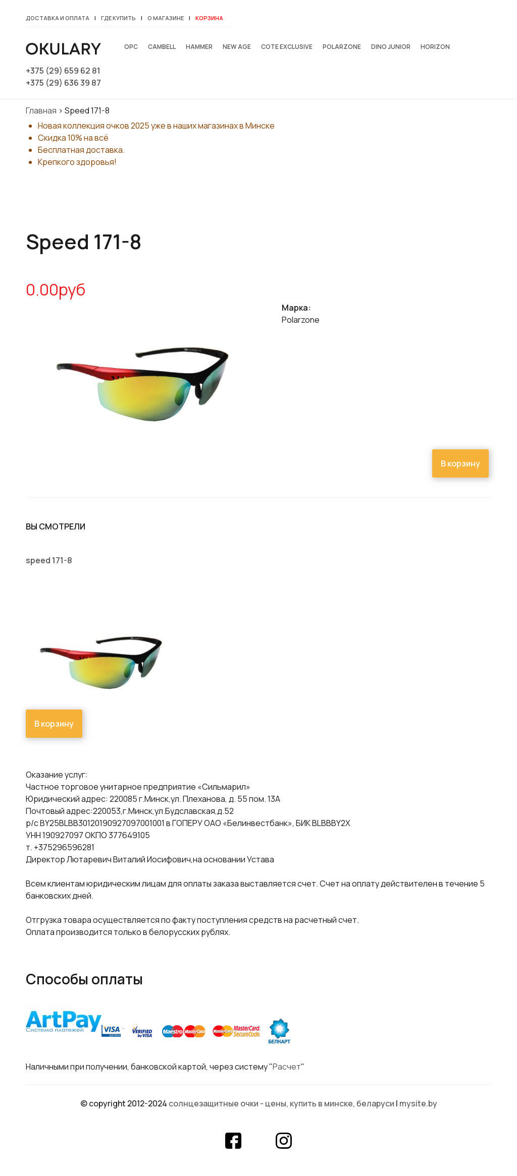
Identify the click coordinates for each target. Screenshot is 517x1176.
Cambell (162, 46)
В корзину (460, 463)
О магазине (165, 18)
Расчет (287, 1066)
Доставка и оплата (57, 18)
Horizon (435, 46)
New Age (237, 46)
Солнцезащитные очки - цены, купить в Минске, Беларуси (281, 1103)
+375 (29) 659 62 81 (63, 70)
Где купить (118, 18)
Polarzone (342, 46)
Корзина (209, 18)
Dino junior (390, 46)
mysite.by (418, 1103)
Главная (41, 110)
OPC (131, 46)
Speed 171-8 (49, 560)
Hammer (199, 46)
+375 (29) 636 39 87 (63, 82)
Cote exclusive (287, 46)
